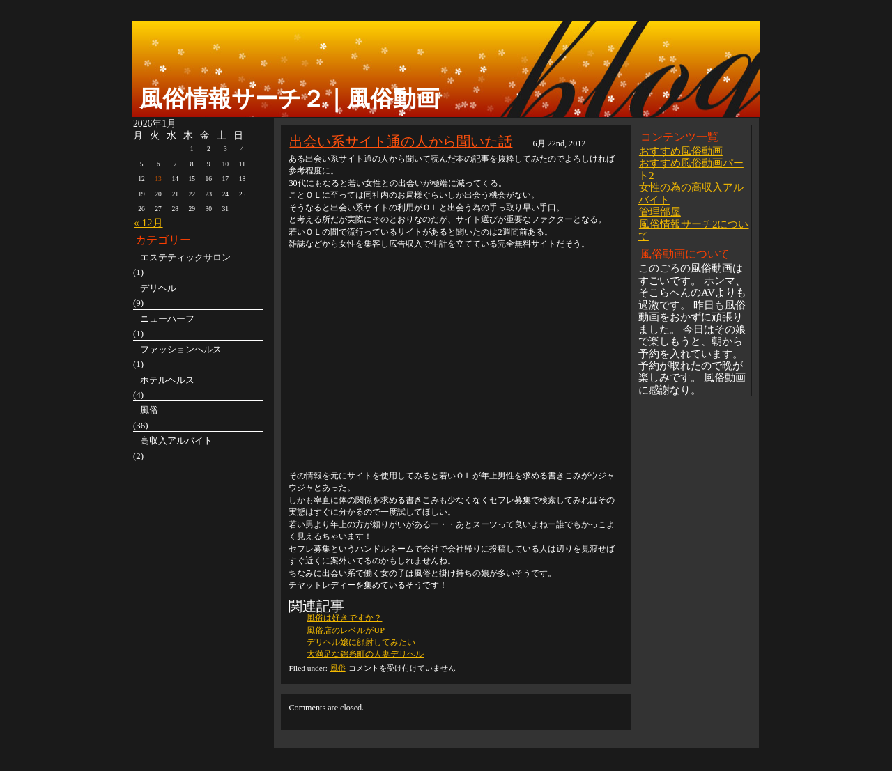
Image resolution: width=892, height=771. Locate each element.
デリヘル (158, 288)
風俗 (338, 668)
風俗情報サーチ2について (693, 230)
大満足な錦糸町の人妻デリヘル (365, 654)
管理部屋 (660, 211)
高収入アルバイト (176, 440)
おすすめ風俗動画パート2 (691, 168)
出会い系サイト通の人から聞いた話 (400, 141)
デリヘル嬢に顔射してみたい (361, 642)
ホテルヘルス (167, 380)
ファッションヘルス (181, 349)
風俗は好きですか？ (344, 618)
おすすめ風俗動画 (681, 151)
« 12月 (148, 222)
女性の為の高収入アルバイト (691, 193)
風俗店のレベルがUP (346, 630)
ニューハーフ (167, 318)
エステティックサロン (185, 257)
